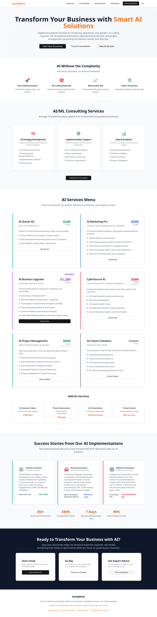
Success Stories (100, 3)
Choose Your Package (78, 572)
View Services (82, 610)
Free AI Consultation (80, 46)
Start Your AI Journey (52, 46)
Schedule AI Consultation (78, 178)
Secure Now (112, 318)
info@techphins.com (66, 605)
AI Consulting (84, 3)
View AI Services (106, 46)
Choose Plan (112, 260)
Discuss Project (112, 376)
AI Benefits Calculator (99, 610)
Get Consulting (44, 379)
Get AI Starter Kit (35, 572)
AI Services (70, 3)
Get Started (115, 3)
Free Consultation (131, 3)
